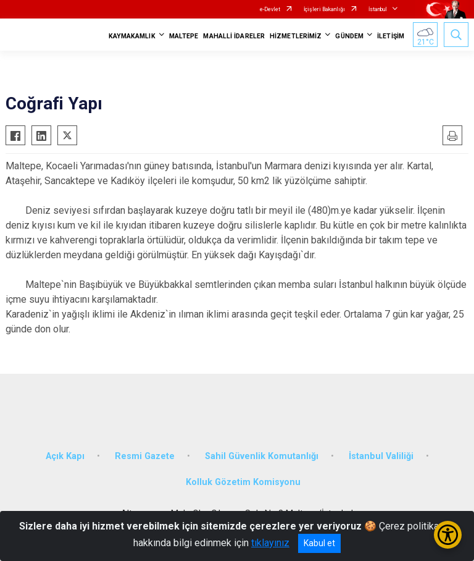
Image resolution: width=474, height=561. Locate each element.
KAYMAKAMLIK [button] (132, 36)
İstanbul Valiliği (381, 456)
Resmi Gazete (145, 456)
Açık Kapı (65, 456)
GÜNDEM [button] (349, 36)
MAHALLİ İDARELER (234, 36)
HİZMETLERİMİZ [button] (296, 36)
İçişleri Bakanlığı (324, 9)
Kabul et (319, 543)
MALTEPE (184, 36)
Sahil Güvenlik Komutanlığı (261, 456)
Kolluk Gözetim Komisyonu (243, 482)
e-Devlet (270, 9)
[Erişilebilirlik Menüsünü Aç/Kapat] (448, 535)
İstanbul (377, 9)
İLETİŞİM (390, 36)
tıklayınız (270, 543)
